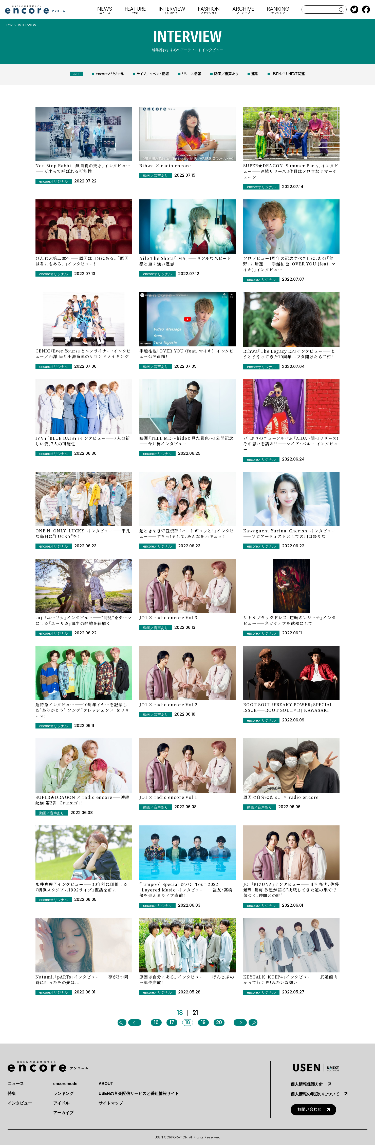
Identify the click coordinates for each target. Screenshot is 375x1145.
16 (156, 1022)
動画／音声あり (226, 73)
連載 (254, 73)
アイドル (61, 1103)
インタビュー (20, 1103)
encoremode (65, 1083)
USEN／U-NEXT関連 (288, 73)
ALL (76, 74)
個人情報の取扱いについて (315, 1094)
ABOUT (106, 1083)
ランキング (63, 1093)
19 (203, 1022)
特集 (12, 1093)
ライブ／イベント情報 (153, 73)
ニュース (16, 1083)
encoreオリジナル (110, 73)
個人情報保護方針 (307, 1084)
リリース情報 (191, 73)
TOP (9, 25)
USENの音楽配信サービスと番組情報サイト (139, 1093)
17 (172, 1022)
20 (219, 1022)
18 (187, 1022)
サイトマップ (111, 1103)
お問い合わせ (309, 1109)
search (341, 9)
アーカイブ (63, 1113)
